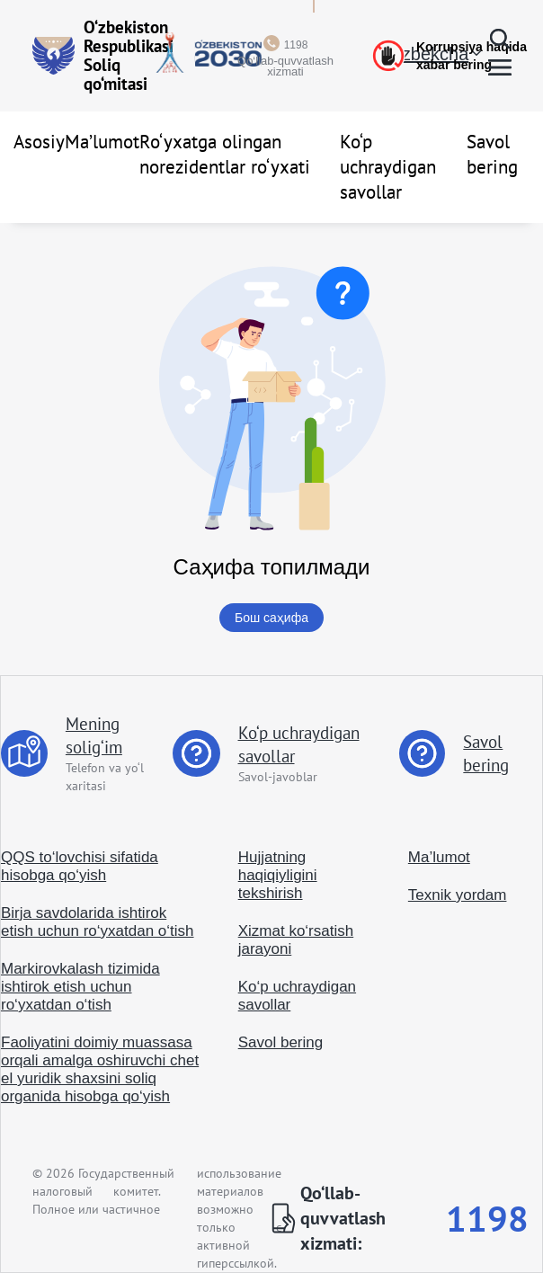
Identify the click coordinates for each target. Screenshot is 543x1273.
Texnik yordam (457, 895)
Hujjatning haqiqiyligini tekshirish (277, 875)
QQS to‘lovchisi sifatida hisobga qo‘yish (79, 866)
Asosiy (39, 141)
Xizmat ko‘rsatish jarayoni (295, 939)
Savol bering (492, 154)
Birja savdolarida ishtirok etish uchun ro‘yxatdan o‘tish (97, 921)
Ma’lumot (102, 141)
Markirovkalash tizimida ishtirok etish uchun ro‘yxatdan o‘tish (80, 986)
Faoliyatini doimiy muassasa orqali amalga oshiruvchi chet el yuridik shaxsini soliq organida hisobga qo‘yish (100, 1069)
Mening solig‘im (94, 735)
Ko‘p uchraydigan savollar (388, 166)
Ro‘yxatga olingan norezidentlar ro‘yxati (224, 154)
